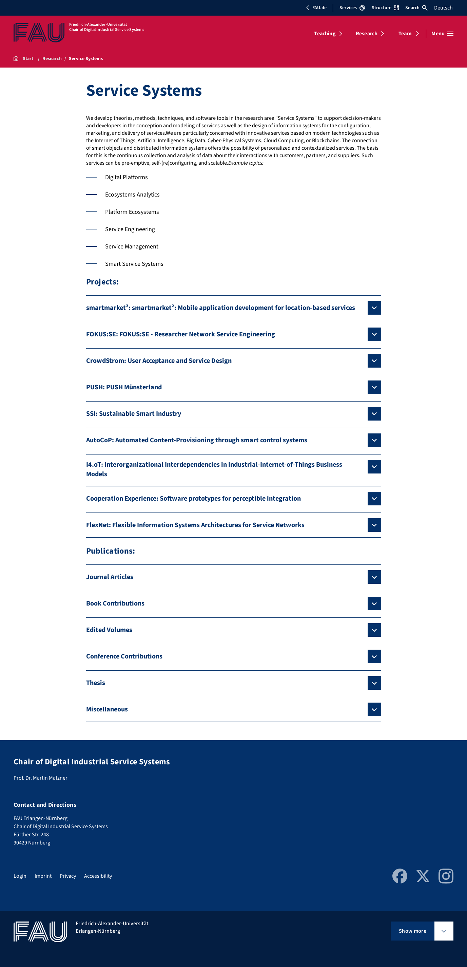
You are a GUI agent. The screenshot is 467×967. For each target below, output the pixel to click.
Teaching (324, 33)
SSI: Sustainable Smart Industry (133, 414)
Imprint (43, 876)
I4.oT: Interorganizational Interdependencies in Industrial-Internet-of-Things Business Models (214, 469)
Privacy (68, 876)
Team (405, 33)
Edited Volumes (109, 630)
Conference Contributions (124, 656)
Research (366, 33)
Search (416, 7)
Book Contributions (115, 603)
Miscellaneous (107, 709)
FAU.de (316, 7)
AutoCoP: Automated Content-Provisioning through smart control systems (196, 440)
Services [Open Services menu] (352, 7)
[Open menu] (442, 33)
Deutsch (443, 8)
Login (20, 876)
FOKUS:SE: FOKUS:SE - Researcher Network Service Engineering (180, 334)
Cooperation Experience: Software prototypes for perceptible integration (193, 498)
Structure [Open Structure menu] (385, 7)
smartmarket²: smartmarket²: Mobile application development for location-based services (220, 308)
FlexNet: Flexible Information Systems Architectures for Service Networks (195, 525)
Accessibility (98, 876)
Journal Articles (109, 577)
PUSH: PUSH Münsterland (124, 387)
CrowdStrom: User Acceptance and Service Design (159, 361)
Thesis (95, 683)
